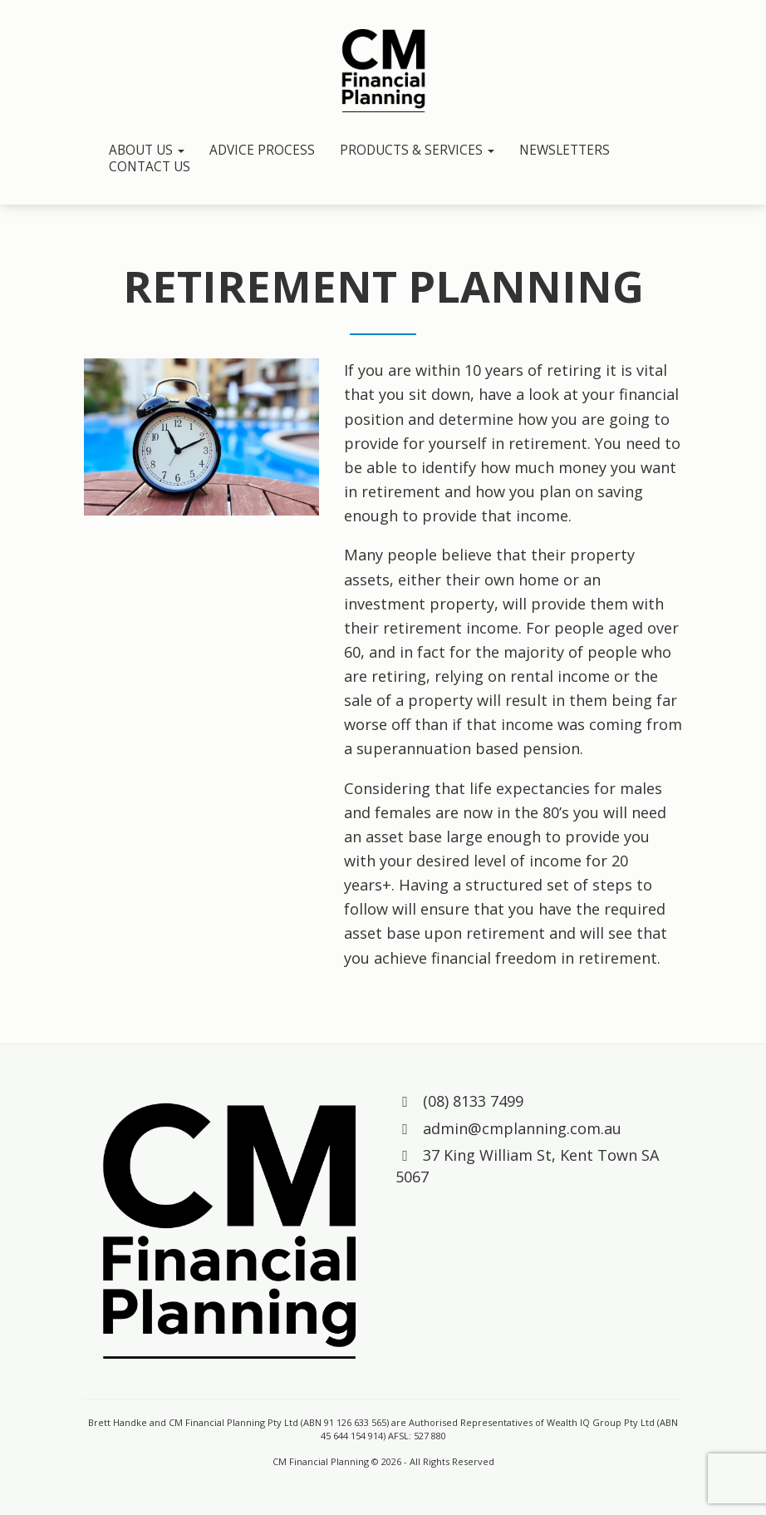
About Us (146, 150)
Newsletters (564, 150)
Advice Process (262, 150)
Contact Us (149, 167)
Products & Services (417, 150)
